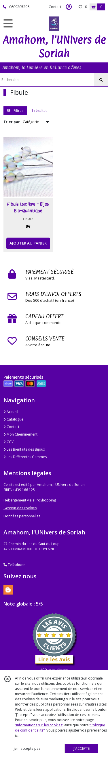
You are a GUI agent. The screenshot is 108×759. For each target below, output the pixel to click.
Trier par (11, 121)
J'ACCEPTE (81, 748)
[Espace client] (69, 7)
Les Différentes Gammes (25, 456)
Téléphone (14, 564)
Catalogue (13, 419)
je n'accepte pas (27, 748)
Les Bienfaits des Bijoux (24, 449)
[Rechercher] (101, 80)
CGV (8, 441)
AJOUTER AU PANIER (28, 243)
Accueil (10, 411)
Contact (55, 6)
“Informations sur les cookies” (39, 725)
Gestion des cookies (20, 508)
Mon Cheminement (20, 434)
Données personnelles (21, 516)
